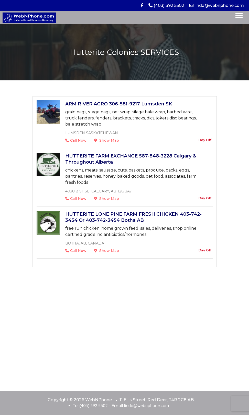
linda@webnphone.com (216, 5)
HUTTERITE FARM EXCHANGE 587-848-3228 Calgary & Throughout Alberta (130, 159)
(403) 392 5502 (166, 5)
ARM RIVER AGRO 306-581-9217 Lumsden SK (118, 104)
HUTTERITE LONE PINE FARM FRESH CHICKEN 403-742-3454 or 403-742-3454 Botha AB (133, 217)
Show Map (106, 140)
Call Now (75, 140)
